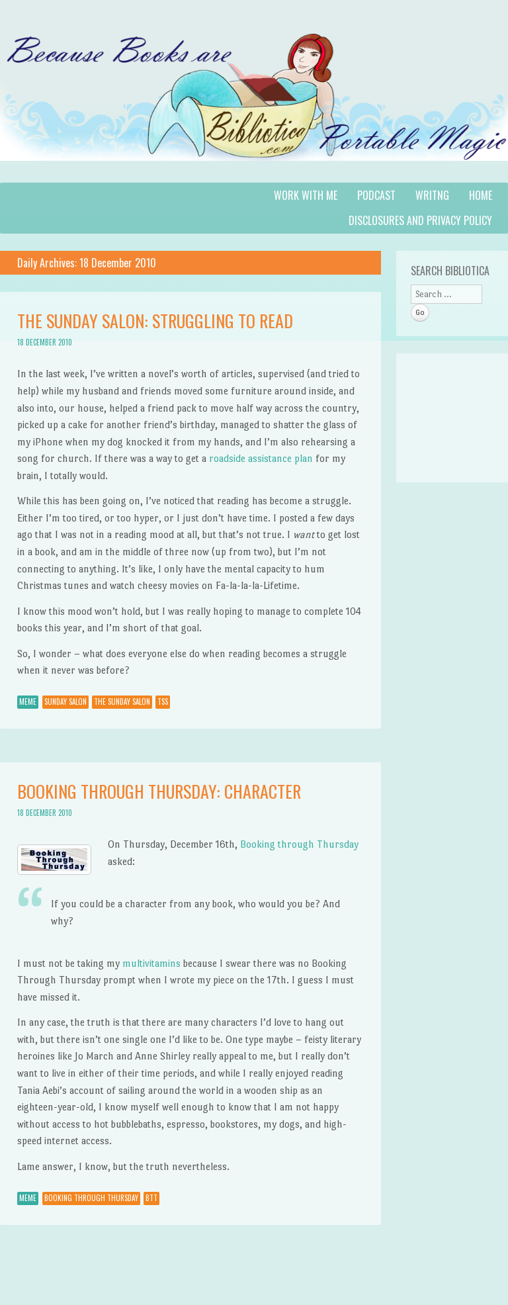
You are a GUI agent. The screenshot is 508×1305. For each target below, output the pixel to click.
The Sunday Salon (122, 701)
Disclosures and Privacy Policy (420, 220)
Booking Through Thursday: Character (159, 791)
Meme (27, 701)
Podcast (376, 195)
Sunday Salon (65, 701)
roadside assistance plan (261, 458)
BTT (151, 1197)
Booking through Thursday (299, 844)
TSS (162, 701)
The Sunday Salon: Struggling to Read (155, 321)
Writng (432, 195)
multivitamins (151, 963)
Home (480, 195)
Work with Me (305, 195)
